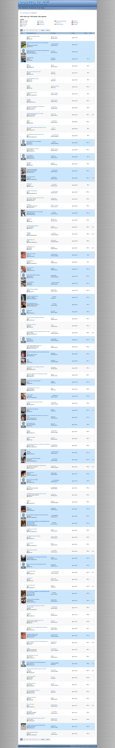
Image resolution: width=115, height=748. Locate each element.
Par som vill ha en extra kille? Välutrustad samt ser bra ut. (38, 331)
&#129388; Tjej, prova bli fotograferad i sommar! (36, 493)
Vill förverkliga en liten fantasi (32, 148)
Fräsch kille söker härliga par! (33, 225)
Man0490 (53, 163)
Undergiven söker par (31, 683)
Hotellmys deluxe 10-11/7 (32, 92)
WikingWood (53, 367)
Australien (41, 24)
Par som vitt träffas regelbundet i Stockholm (35, 317)
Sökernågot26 (54, 627)
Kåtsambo (53, 247)
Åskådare (29, 99)
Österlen (28, 85)
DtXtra (52, 529)
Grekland (23, 24)
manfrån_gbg (55, 191)
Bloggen (43, 7)
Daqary (52, 325)
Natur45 (52, 318)
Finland (40, 21)
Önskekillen (54, 711)
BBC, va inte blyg (30, 704)
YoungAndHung (54, 444)
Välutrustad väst (55, 571)
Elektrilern (53, 437)
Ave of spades (55, 93)
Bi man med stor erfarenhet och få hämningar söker (37, 641)
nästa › (43, 30)
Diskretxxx (54, 219)
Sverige (23, 21)
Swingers (29, 232)
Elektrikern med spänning (32, 190)
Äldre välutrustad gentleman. (32, 732)
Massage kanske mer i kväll (32, 655)
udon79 (52, 613)
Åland (23, 25)
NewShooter (53, 494)
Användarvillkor (73, 746)
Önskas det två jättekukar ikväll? (33, 36)
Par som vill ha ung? (31, 585)
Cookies (83, 746)
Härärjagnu (54, 648)
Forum (38, 7)
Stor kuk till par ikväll (31, 571)
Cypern (57, 22)
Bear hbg (53, 620)
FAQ (91, 746)
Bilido (52, 388)
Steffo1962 (54, 184)
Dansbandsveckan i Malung (32, 289)
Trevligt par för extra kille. (32, 529)
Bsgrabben (53, 690)
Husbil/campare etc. (31, 239)
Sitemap (79, 746)
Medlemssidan (25, 7)
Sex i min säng (55, 205)
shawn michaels (54, 536)
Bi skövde (54, 578)
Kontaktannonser (33, 7)
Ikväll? (28, 64)
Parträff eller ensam (31, 246)
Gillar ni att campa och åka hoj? (33, 690)
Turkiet (74, 24)
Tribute (28, 120)
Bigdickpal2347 (54, 718)
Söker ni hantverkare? (31, 676)
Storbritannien (59, 24)
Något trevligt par (30, 260)
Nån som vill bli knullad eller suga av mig (35, 620)
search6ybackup (55, 134)
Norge (74, 21)
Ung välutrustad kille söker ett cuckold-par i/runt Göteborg (38, 444)
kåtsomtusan (54, 100)
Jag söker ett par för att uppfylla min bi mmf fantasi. (37, 627)
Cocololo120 (53, 670)
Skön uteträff (29, 711)
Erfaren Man (53, 289)
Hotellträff (29, 613)
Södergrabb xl (54, 198)
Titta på (28, 430)
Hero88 (52, 226)
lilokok (52, 543)
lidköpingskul (54, 606)
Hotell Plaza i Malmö (31, 437)
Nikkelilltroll (54, 430)
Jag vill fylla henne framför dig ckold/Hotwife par (36, 465)
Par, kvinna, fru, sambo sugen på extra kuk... (36, 197)
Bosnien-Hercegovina (60, 21)
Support (94, 746)
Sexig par (29, 500)
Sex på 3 (28, 486)
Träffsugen (29, 204)
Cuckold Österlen (55, 86)
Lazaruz (52, 346)
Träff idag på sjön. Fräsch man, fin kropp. (35, 113)
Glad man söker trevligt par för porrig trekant (36, 106)
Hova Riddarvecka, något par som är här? (35, 134)
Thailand (75, 22)
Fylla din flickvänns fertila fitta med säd (34, 401)
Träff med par (29, 183)
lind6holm (54, 732)
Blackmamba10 (54, 704)
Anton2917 (54, 550)
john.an (53, 127)
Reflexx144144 (55, 149)
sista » (48, 30)
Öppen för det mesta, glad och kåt (33, 71)
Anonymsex (29, 218)
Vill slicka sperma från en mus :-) (33, 387)
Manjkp (52, 261)
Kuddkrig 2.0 (54, 107)
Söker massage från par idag (32, 78)
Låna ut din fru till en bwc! (32, 549)
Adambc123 (53, 466)
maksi (52, 655)
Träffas (28, 648)
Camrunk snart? (30, 542)
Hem (20, 7)
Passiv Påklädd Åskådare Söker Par (34, 345)
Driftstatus (87, 746)
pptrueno (54, 79)
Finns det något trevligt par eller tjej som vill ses (36, 127)
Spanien (23, 22)
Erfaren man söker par (31, 697)
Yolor (53, 65)
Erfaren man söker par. (31, 324)
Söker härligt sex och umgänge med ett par (35, 366)
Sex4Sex (54, 233)
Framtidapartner (54, 487)
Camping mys (29, 578)
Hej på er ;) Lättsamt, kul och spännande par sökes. (37, 373)
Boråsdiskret (53, 240)
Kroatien (40, 22)
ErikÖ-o (53, 72)
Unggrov (52, 585)
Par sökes (29, 162)
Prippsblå (54, 402)
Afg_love (52, 501)
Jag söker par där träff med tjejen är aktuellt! (35, 718)
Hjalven (52, 374)
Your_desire (54, 36)
